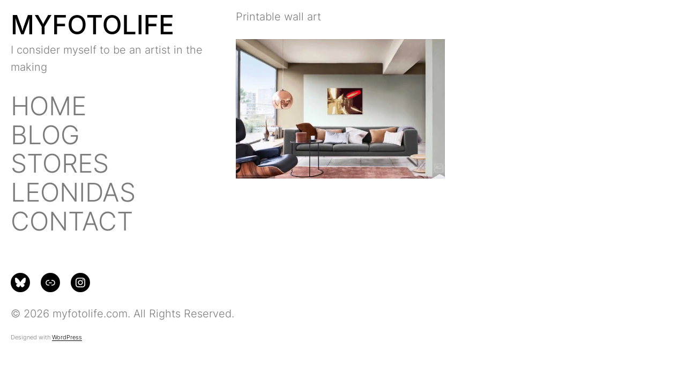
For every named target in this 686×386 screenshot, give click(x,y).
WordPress (67, 337)
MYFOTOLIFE (92, 25)
